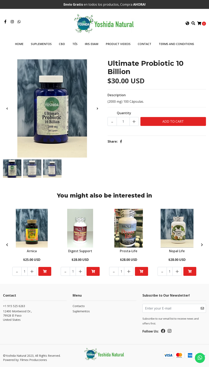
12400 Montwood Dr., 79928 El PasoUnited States (17, 315)
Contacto (79, 306)
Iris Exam (91, 44)
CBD (62, 44)
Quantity (124, 113)
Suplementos (41, 44)
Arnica (32, 251)
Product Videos (118, 44)
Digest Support (80, 251)
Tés (74, 44)
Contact (144, 44)
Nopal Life (177, 251)
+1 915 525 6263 (14, 306)
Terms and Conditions (176, 44)
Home (19, 44)
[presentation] (7, 109)
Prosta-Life (128, 251)
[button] (187, 23)
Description (117, 95)
